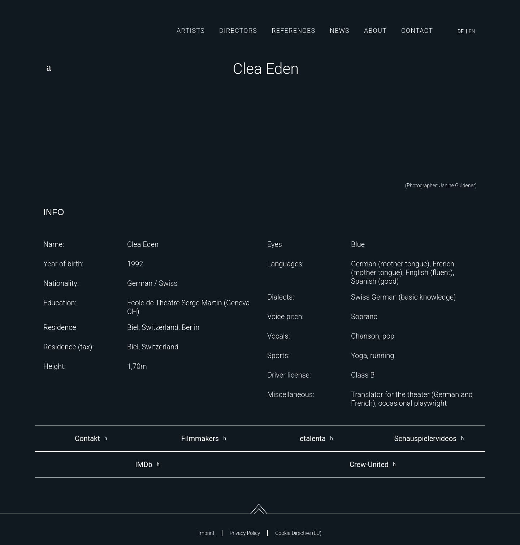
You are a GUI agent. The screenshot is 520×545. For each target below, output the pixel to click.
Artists (191, 30)
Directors (238, 30)
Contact (417, 30)
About (375, 30)
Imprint (206, 533)
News (340, 30)
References (293, 30)
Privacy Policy (245, 533)
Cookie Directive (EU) (298, 533)
